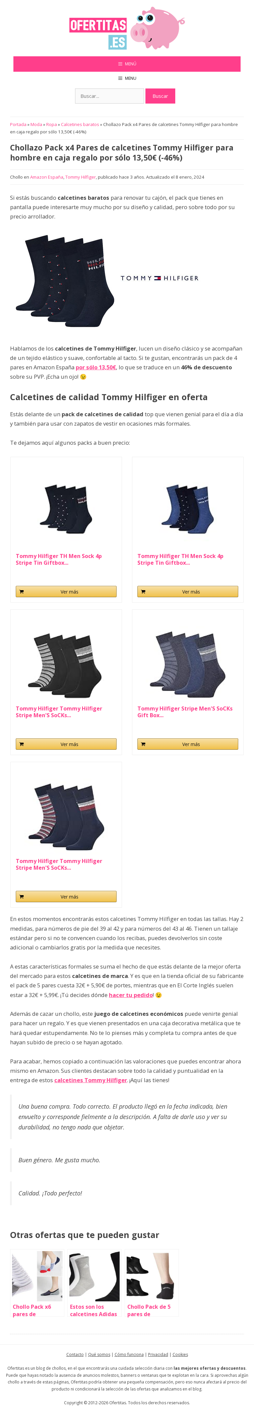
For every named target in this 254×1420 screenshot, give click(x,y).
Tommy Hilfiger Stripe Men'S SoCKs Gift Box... (185, 712)
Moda (36, 124)
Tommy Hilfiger (80, 177)
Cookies (180, 1354)
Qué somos (99, 1354)
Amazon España (46, 177)
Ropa (51, 124)
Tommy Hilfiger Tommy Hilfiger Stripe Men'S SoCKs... (59, 712)
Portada (18, 124)
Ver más (69, 592)
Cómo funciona (129, 1354)
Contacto (75, 1354)
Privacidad (158, 1354)
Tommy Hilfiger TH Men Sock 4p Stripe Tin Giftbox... (59, 559)
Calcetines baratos (80, 124)
